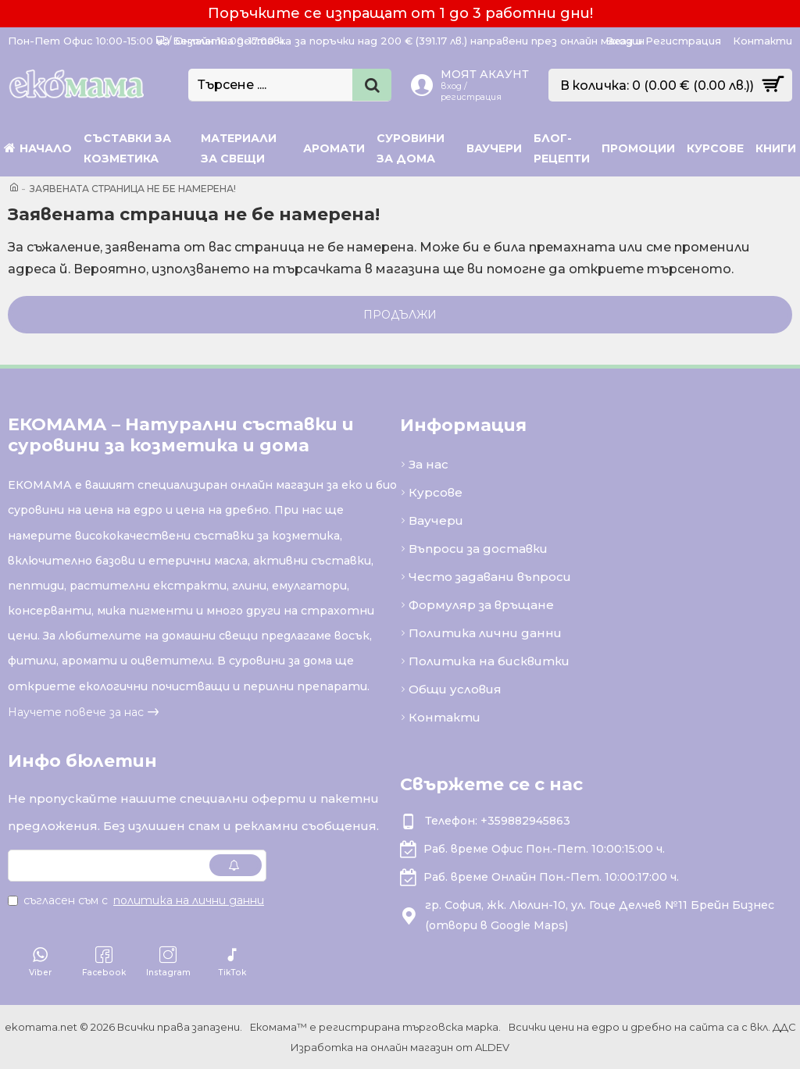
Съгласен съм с (137, 900)
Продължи (400, 315)
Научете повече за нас (76, 712)
